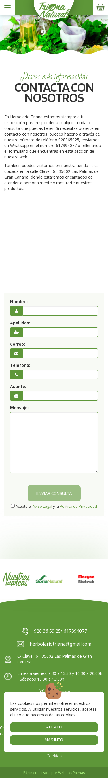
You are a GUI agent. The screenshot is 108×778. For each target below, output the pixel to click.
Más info (54, 739)
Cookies (54, 756)
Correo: (17, 344)
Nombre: (19, 301)
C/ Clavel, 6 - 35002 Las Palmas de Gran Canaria (48, 659)
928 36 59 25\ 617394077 (54, 631)
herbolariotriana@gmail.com (54, 644)
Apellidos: (20, 323)
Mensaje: (19, 407)
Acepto (54, 727)
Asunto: (18, 386)
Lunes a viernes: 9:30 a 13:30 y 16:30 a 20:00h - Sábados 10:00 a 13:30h (53, 676)
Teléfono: (20, 365)
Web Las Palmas (71, 772)
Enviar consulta (54, 493)
